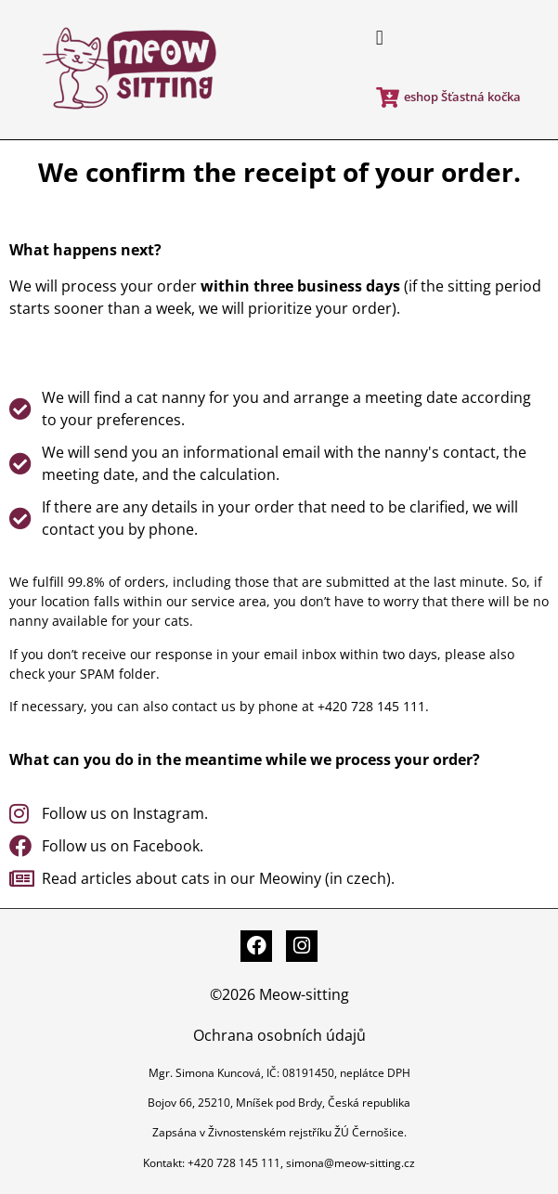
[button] (379, 38)
